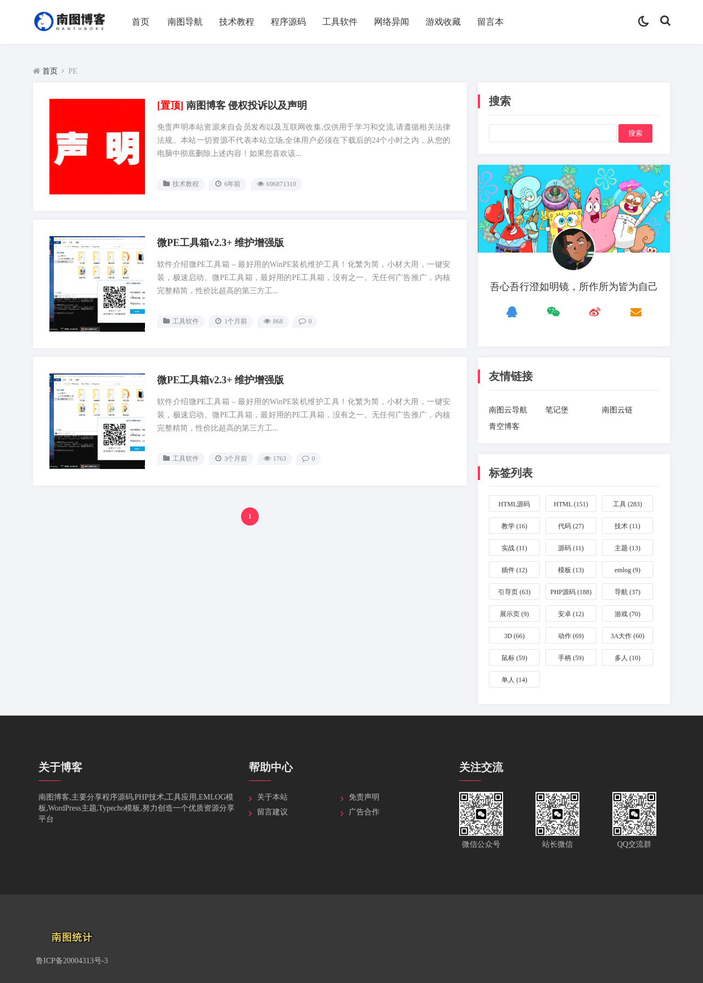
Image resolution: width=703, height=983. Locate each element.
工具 (627, 504)
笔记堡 (556, 410)
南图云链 (617, 410)
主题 (627, 548)
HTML (571, 504)
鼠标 (514, 658)
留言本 (490, 21)
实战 (514, 548)
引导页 (514, 592)
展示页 (514, 614)
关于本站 (272, 797)
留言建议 (272, 812)
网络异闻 (391, 21)
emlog (627, 570)
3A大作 (628, 636)
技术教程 (236, 21)
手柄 (571, 658)
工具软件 (340, 21)
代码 (571, 526)
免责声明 (364, 797)
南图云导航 (508, 410)
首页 (140, 21)
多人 (627, 658)
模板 (571, 570)
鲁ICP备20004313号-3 (72, 961)
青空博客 (504, 426)
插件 (514, 570)
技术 (627, 526)
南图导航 (185, 21)
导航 (627, 592)
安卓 (571, 614)
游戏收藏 (443, 21)
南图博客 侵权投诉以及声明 (232, 105)
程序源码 (288, 21)
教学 (514, 526)
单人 (514, 680)
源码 (571, 548)
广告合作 (364, 812)
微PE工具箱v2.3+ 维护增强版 (220, 242)
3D (514, 636)
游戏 (627, 614)
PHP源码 (571, 592)
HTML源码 (515, 506)
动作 (571, 636)
